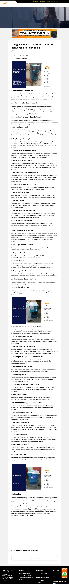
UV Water (38, 582)
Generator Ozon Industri (21, 56)
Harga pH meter (40, 580)
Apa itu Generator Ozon (20, 58)
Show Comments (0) (34, 558)
